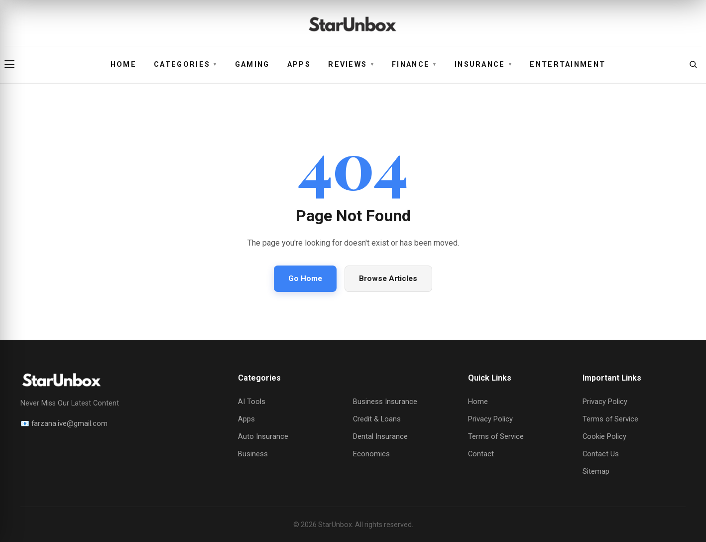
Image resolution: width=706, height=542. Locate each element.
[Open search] (693, 64)
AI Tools (251, 401)
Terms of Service (496, 436)
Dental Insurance (380, 436)
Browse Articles (388, 278)
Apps (299, 64)
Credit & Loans (377, 418)
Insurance (483, 64)
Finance (414, 64)
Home (123, 64)
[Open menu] (12, 64)
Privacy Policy (490, 418)
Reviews (351, 64)
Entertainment (567, 64)
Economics (371, 453)
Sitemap (596, 471)
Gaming (252, 64)
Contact (481, 453)
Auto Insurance (263, 436)
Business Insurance (385, 401)
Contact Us (601, 453)
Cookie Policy (604, 436)
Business (253, 453)
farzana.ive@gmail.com (69, 423)
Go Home (305, 278)
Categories (186, 64)
